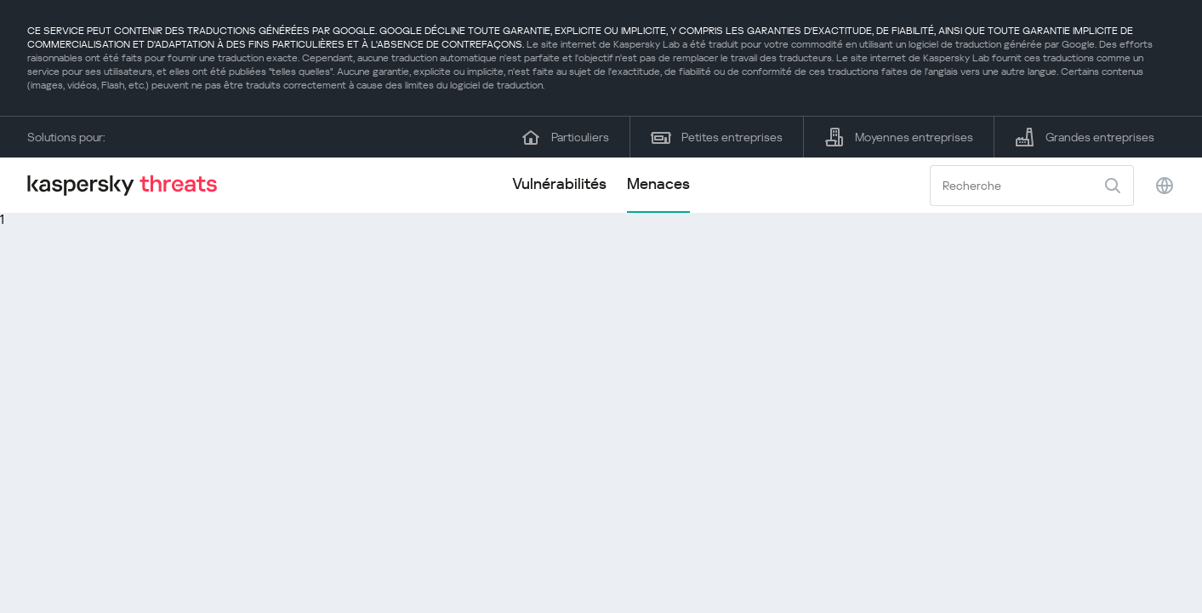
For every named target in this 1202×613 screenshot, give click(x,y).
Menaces (658, 183)
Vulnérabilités (559, 183)
